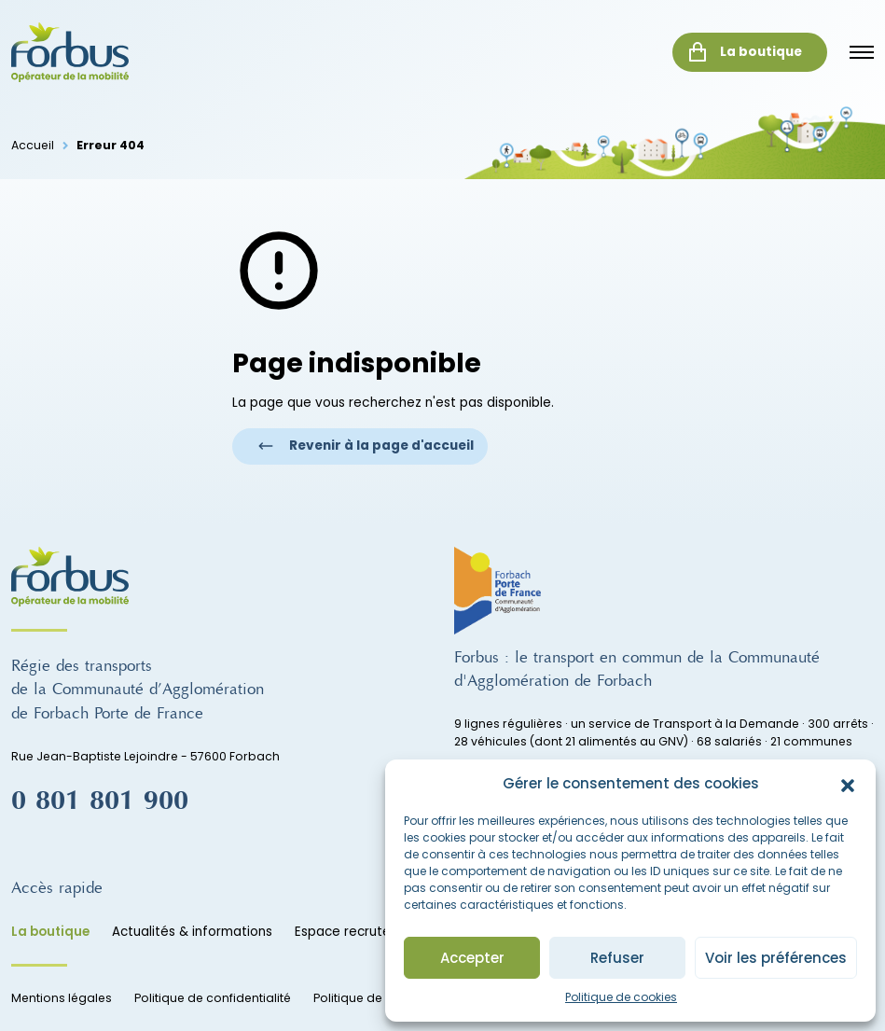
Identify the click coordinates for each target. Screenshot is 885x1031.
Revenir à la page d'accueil (365, 445)
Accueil (32, 145)
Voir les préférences (776, 958)
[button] (847, 783)
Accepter (472, 958)
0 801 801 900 (99, 801)
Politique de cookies (621, 997)
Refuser (617, 958)
